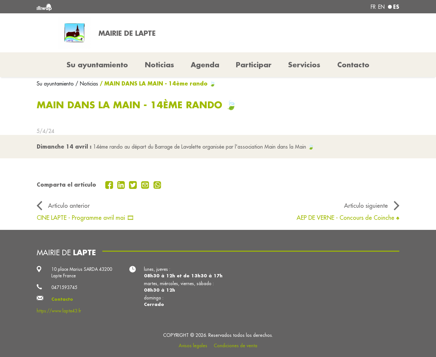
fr (373, 7)
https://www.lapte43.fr (59, 311)
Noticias (159, 64)
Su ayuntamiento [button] (97, 64)
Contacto (353, 64)
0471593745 (64, 287)
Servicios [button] (304, 64)
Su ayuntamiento (56, 83)
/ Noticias (86, 83)
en (381, 7)
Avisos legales (193, 346)
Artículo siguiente (366, 205)
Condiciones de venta (235, 346)
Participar (254, 64)
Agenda (205, 64)
